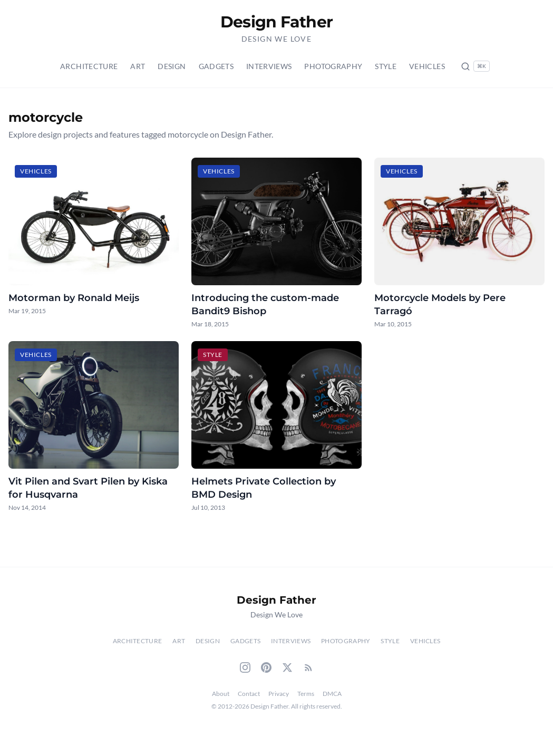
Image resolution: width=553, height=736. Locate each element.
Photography (333, 66)
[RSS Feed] (308, 667)
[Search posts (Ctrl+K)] (475, 66)
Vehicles (427, 66)
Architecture (89, 66)
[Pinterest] (266, 667)
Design (172, 66)
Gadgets (216, 66)
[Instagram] (245, 667)
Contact (249, 694)
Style (385, 66)
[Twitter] (287, 667)
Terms (305, 694)
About (220, 694)
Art (137, 66)
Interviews (269, 66)
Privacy (278, 694)
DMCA (332, 694)
